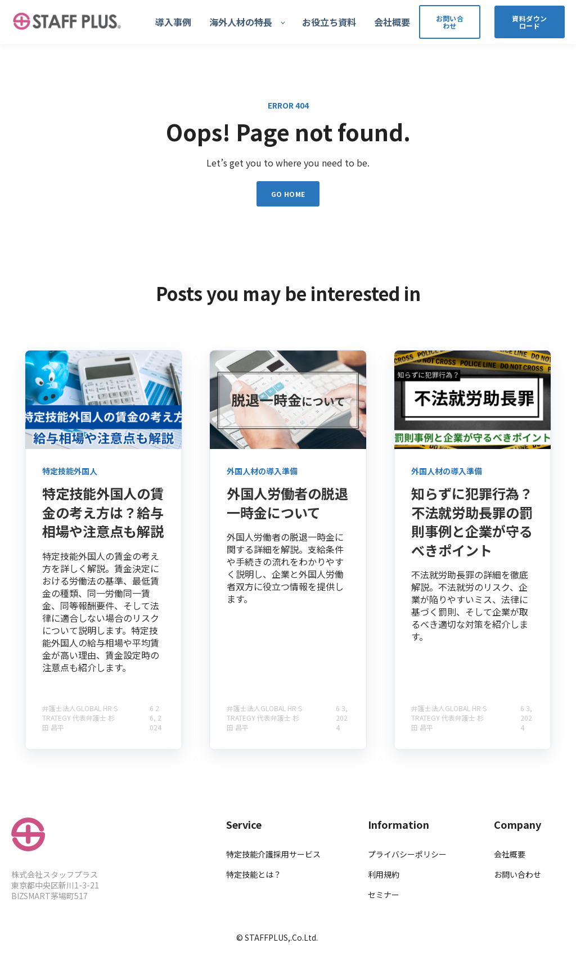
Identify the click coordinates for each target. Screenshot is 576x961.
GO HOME (288, 194)
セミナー (383, 895)
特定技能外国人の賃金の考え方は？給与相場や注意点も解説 (103, 512)
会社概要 (509, 854)
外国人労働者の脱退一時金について (287, 502)
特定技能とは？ (253, 874)
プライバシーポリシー (407, 854)
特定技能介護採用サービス (273, 854)
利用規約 (383, 874)
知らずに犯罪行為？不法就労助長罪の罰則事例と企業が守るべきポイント (472, 521)
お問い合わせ (517, 874)
